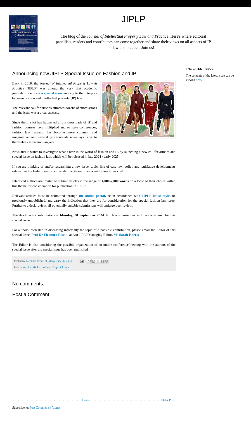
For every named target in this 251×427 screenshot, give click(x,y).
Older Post (168, 400)
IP (52, 267)
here (198, 80)
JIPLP (133, 19)
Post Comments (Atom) (45, 407)
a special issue (51, 93)
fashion (46, 267)
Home (86, 400)
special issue (62, 267)
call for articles (31, 267)
